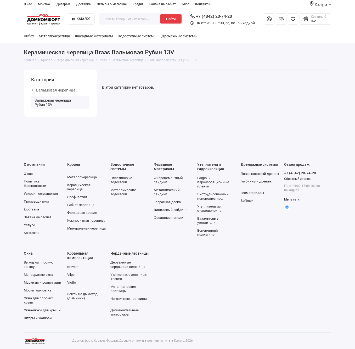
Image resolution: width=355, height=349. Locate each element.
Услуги (29, 225)
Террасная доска (167, 202)
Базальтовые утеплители (207, 220)
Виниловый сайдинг (170, 210)
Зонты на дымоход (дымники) (82, 296)
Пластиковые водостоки (121, 180)
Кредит (138, 4)
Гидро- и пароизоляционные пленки (213, 182)
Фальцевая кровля (82, 213)
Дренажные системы (179, 36)
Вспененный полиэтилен (207, 232)
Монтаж (44, 4)
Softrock (247, 201)
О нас (28, 4)
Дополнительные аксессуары (124, 312)
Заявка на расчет (162, 4)
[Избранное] (293, 18)
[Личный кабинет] (269, 18)
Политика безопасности (35, 183)
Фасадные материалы (94, 36)
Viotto (71, 282)
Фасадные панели (168, 218)
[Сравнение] (281, 18)
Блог (185, 4)
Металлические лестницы (123, 289)
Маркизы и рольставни (42, 282)
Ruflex (29, 36)
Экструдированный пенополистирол (213, 196)
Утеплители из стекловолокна (209, 208)
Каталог (81, 19)
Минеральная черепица (86, 228)
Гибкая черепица (80, 205)
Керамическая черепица (79, 187)
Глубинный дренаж (256, 181)
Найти (171, 19)
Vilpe (71, 275)
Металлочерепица (54, 36)
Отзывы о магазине (112, 4)
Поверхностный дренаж (260, 174)
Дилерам (63, 4)
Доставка (83, 4)
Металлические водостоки (123, 192)
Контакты (202, 4)
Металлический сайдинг (167, 192)
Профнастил (77, 197)
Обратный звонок (297, 179)
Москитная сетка (37, 290)
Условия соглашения (41, 194)
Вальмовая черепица (53, 90)
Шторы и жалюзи (38, 318)
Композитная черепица (86, 220)
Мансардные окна (38, 275)
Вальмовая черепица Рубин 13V (53, 102)
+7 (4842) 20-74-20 (211, 16)
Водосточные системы (137, 36)
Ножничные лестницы (128, 299)
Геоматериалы (252, 193)
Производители (36, 201)
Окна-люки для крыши (42, 310)
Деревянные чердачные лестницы (127, 264)
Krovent (72, 267)
